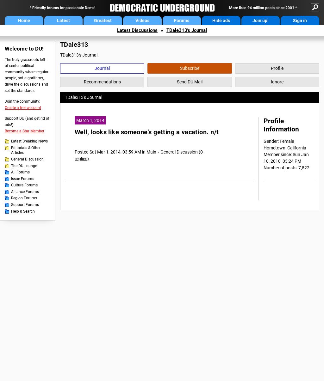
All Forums (20, 172)
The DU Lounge (24, 166)
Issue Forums (22, 179)
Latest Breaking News (29, 141)
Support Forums (25, 205)
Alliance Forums (25, 192)
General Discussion (27, 159)
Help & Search (23, 211)
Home (24, 20)
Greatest (103, 20)
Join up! (260, 20)
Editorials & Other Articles (25, 150)
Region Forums (24, 198)
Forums (181, 20)
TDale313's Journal (186, 30)
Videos (142, 20)
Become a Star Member (24, 131)
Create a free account (23, 108)
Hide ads (221, 20)
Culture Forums (24, 185)
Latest (63, 20)
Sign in (300, 20)
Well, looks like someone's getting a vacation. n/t (147, 132)
